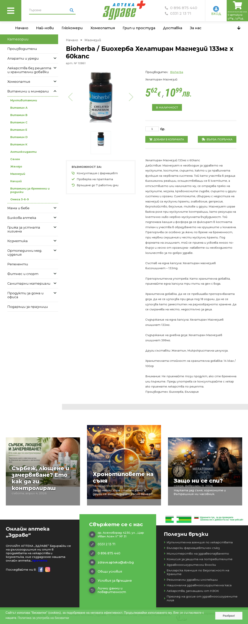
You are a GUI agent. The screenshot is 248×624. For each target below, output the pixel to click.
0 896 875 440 (181, 8)
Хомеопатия (102, 28)
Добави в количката (166, 139)
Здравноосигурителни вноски (190, 565)
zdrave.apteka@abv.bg (111, 562)
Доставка (172, 28)
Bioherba (176, 72)
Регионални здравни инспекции (191, 579)
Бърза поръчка (217, 139)
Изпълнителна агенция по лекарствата (198, 542)
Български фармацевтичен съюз (192, 548)
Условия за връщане (110, 580)
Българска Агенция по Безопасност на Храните (196, 572)
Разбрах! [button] (229, 615)
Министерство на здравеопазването (196, 553)
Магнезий (92, 40)
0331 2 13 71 (178, 13)
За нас (196, 28)
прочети (39, 560)
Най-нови (45, 28)
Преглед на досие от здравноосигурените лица (201, 598)
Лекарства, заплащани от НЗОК (191, 591)
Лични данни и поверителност (107, 590)
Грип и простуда (139, 28)
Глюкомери (72, 28)
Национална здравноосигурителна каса (198, 585)
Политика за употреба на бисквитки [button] (43, 618)
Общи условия (105, 571)
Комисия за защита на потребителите (198, 559)
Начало (21, 28)
